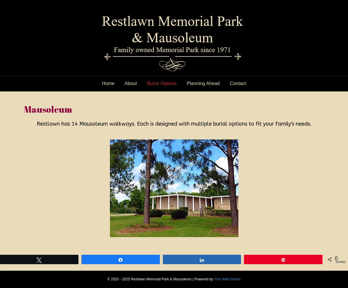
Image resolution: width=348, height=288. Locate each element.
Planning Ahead (203, 83)
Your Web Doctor (227, 279)
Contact (238, 83)
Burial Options (162, 83)
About (131, 83)
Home (108, 83)
